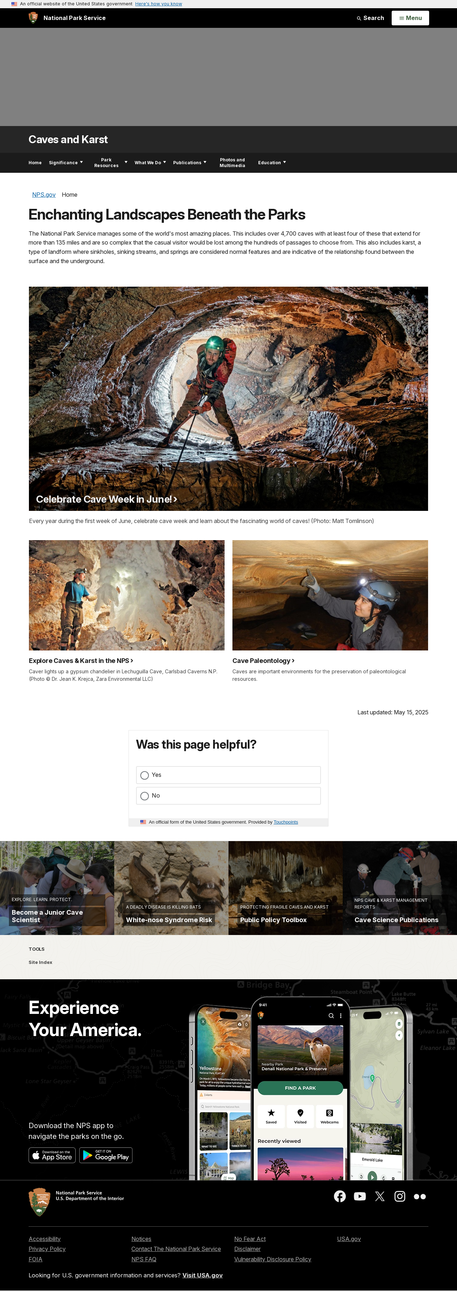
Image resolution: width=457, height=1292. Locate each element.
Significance (66, 162)
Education (272, 162)
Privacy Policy (47, 1269)
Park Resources (111, 162)
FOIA (35, 1279)
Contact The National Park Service (176, 1269)
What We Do (150, 162)
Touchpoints (286, 822)
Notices (141, 1258)
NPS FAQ (143, 1279)
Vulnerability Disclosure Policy (272, 1279)
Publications (189, 162)
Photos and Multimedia (232, 162)
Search (370, 17)
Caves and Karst (68, 139)
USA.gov (349, 1258)
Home (35, 162)
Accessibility (45, 1258)
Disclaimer (247, 1269)
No (156, 795)
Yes (156, 774)
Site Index (40, 982)
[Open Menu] (410, 18)
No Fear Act (250, 1258)
